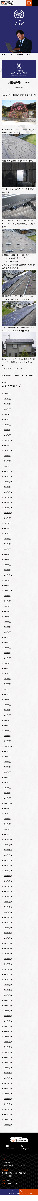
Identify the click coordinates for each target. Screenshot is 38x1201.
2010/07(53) (8, 1026)
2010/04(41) (8, 1042)
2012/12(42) (8, 876)
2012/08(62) (8, 896)
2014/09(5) (7, 793)
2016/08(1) (7, 710)
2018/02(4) (7, 668)
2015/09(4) (7, 730)
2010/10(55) (8, 1010)
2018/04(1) (7, 663)
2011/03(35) (8, 985)
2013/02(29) (8, 865)
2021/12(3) (7, 487)
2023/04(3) (7, 414)
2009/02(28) (8, 1114)
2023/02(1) (7, 425)
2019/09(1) (7, 616)
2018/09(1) (7, 647)
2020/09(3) (7, 559)
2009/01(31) (8, 1119)
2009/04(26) (8, 1104)
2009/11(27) (8, 1068)
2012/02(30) (8, 928)
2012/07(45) (8, 902)
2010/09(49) (8, 1016)
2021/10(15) (8, 497)
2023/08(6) (7, 404)
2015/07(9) (7, 741)
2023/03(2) (7, 419)
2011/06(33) (8, 969)
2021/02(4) (7, 539)
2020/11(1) (7, 549)
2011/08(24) (8, 959)
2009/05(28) (8, 1099)
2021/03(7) (7, 533)
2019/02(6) (7, 642)
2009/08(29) (8, 1083)
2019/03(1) (7, 637)
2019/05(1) (7, 632)
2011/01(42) (8, 995)
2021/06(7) (7, 518)
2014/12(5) (7, 777)
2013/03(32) (8, 860)
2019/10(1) (7, 611)
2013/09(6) (7, 834)
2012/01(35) (8, 933)
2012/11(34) (8, 881)
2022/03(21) (8, 471)
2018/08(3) (7, 653)
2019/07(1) (7, 627)
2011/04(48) (8, 979)
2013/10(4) (7, 829)
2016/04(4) (7, 720)
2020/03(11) (8, 590)
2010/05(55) (8, 1036)
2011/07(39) (8, 964)
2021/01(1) (7, 544)
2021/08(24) (8, 507)
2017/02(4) (7, 694)
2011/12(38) (8, 938)
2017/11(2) (7, 673)
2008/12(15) (8, 1125)
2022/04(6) (7, 466)
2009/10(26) (8, 1073)
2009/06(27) (8, 1093)
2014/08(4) (7, 798)
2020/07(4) (7, 570)
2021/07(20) (8, 513)
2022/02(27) (8, 476)
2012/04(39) (8, 917)
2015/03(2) (7, 762)
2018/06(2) (7, 658)
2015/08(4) (7, 736)
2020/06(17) (8, 575)
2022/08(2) (7, 445)
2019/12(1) (7, 606)
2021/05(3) (7, 523)
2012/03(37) (8, 922)
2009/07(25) (8, 1088)
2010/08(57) (8, 1021)
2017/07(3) (7, 684)
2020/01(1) (7, 601)
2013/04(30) (8, 855)
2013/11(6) (7, 824)
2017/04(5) (7, 689)
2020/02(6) (7, 596)
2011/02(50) (8, 990)
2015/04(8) (7, 756)
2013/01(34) (8, 870)
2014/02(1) (7, 813)
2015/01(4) (7, 772)
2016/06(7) (7, 715)
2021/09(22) (8, 502)
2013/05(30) (8, 850)
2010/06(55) (8, 1031)
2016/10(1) (7, 699)
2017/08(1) (7, 679)
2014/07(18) (8, 803)
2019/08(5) (7, 622)
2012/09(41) (8, 891)
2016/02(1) (7, 725)
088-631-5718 (12, 1181)
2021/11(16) (8, 492)
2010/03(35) (8, 1047)
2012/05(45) (8, 912)
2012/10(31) (8, 886)
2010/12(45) (8, 1000)
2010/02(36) (8, 1052)
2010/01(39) (8, 1057)
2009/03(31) (8, 1109)
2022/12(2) (7, 435)
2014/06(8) (7, 808)
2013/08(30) (8, 839)
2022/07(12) (8, 450)
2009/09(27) (8, 1078)
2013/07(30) (8, 845)
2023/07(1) (7, 409)
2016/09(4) (7, 705)
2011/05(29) (8, 974)
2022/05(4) (7, 461)
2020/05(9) (7, 580)
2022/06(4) (7, 456)
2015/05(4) (7, 751)
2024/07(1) (7, 399)
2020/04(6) (7, 585)
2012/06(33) (8, 907)
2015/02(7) (7, 767)
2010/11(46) (8, 1005)
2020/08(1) (7, 565)
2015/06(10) (8, 746)
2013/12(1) (7, 819)
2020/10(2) (7, 554)
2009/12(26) (8, 1062)
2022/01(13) (8, 482)
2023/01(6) (7, 430)
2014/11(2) (7, 782)
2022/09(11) (8, 440)
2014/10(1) (7, 788)
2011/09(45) (8, 953)
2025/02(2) (7, 393)
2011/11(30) (8, 943)
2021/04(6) (7, 528)
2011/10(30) (8, 948)
